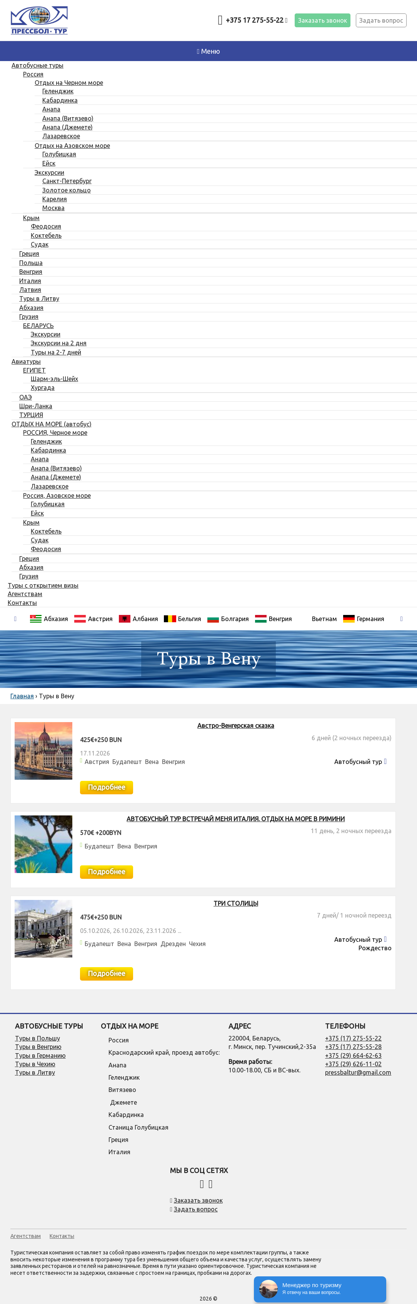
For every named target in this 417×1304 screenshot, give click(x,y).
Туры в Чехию (35, 1063)
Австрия (93, 619)
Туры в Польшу (37, 1038)
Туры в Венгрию (38, 1046)
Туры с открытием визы (43, 585)
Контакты (22, 602)
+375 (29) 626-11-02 (353, 1063)
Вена (152, 761)
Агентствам (25, 593)
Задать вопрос (381, 20)
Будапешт (127, 761)
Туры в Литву (35, 1072)
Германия (363, 619)
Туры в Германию (40, 1055)
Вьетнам (324, 618)
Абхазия (49, 619)
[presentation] (15, 619)
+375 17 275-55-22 (257, 20)
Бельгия (182, 618)
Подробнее (106, 787)
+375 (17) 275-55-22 (353, 1038)
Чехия (197, 943)
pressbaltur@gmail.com (358, 1072)
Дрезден (173, 943)
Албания (138, 619)
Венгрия (273, 619)
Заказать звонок (322, 20)
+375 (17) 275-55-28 (353, 1046)
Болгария (228, 619)
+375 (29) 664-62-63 (353, 1055)
